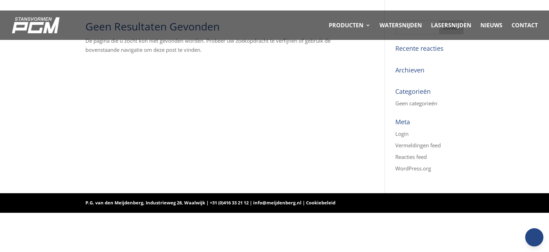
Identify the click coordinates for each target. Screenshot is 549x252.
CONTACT (525, 26)
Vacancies (522, 5)
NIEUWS (491, 26)
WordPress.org (413, 168)
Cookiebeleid (320, 203)
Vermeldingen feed (418, 145)
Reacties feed (411, 156)
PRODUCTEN (346, 26)
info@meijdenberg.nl (278, 203)
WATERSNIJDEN (401, 26)
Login (402, 133)
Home (490, 5)
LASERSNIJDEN (451, 26)
